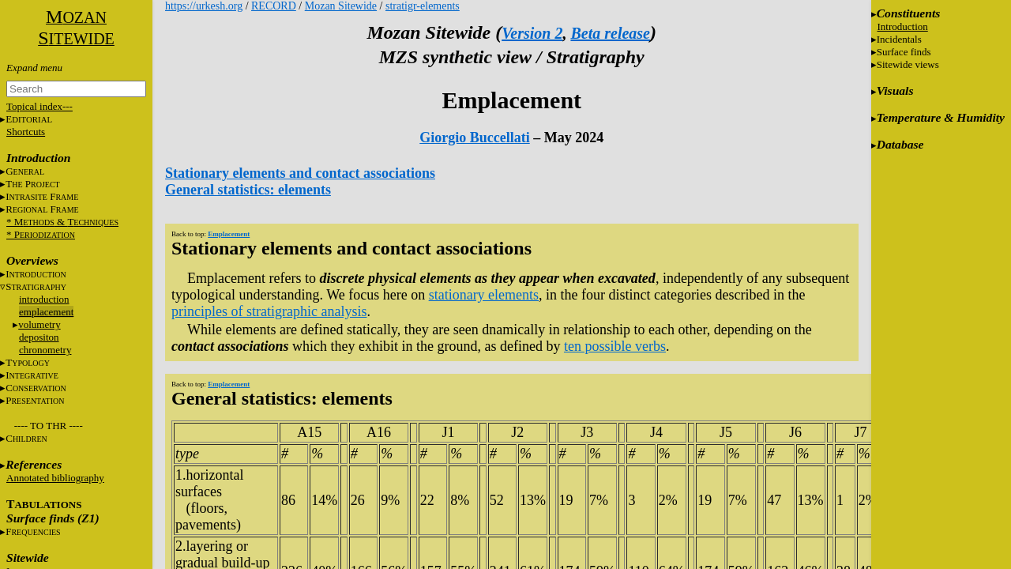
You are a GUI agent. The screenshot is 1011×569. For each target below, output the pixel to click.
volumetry (39, 324)
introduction (44, 299)
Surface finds (904, 52)
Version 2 (532, 33)
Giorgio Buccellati (474, 137)
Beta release (610, 33)
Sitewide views (908, 64)
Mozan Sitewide (341, 6)
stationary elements (484, 295)
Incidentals (899, 39)
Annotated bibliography (55, 478)
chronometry (45, 350)
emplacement (46, 312)
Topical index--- (39, 106)
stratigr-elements (422, 6)
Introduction (903, 26)
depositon (39, 337)
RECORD (273, 6)
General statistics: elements (248, 190)
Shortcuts (25, 132)
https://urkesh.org (203, 6)
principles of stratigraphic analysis (268, 311)
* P (40, 234)
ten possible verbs (615, 346)
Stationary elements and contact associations (300, 173)
